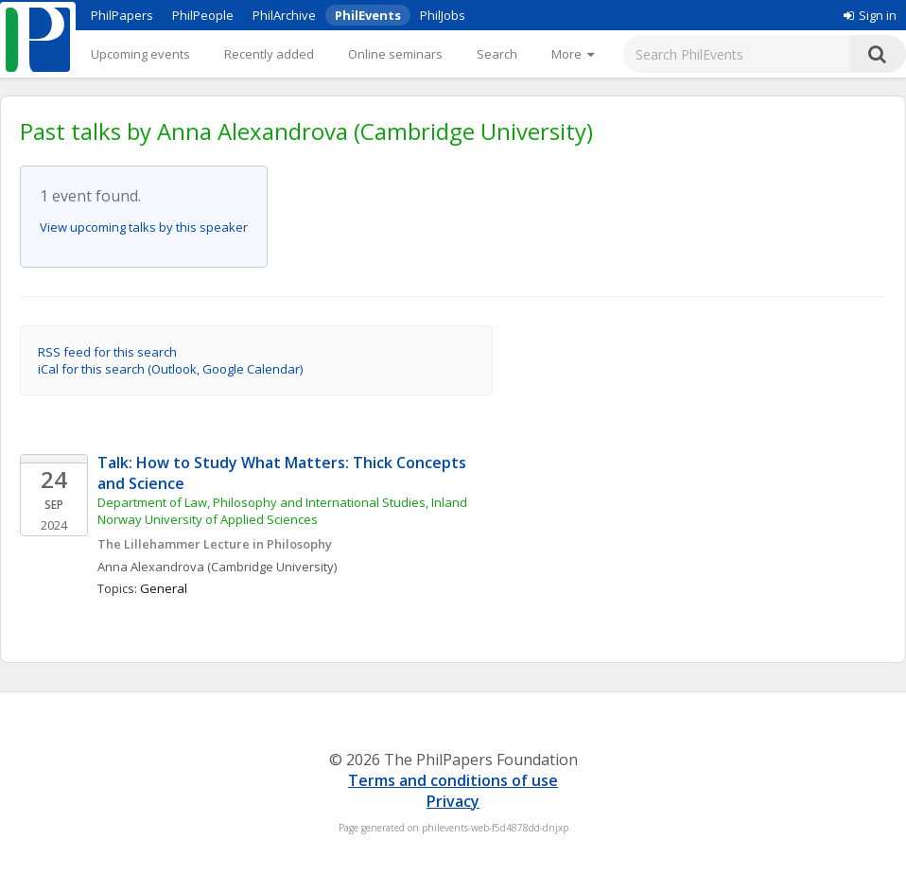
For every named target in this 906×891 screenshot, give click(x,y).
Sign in (870, 15)
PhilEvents (368, 15)
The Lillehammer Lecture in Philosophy (214, 543)
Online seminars (395, 53)
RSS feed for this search (107, 351)
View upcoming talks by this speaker (144, 227)
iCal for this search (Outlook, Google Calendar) (170, 368)
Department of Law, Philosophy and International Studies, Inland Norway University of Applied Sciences (283, 511)
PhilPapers (122, 15)
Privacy (453, 801)
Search (497, 53)
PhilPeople (203, 15)
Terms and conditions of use (453, 780)
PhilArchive (284, 15)
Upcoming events (140, 53)
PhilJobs (442, 15)
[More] (572, 54)
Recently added (269, 53)
